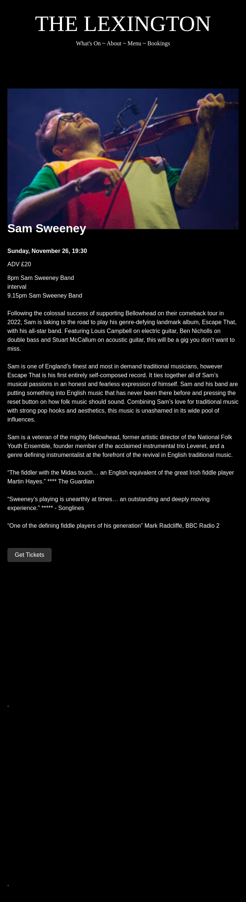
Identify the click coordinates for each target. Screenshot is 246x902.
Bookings (159, 43)
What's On (88, 43)
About (114, 43)
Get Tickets (29, 555)
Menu (134, 43)
